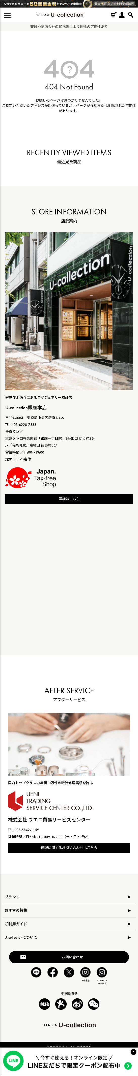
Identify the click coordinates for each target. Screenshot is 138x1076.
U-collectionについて (21, 937)
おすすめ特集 (16, 910)
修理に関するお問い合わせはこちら (69, 847)
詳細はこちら (69, 499)
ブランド (12, 897)
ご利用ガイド (16, 924)
